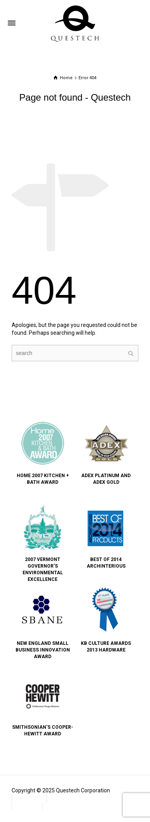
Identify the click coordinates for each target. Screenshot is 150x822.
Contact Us (29, 798)
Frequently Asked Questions (85, 798)
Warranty (27, 806)
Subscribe (59, 806)
